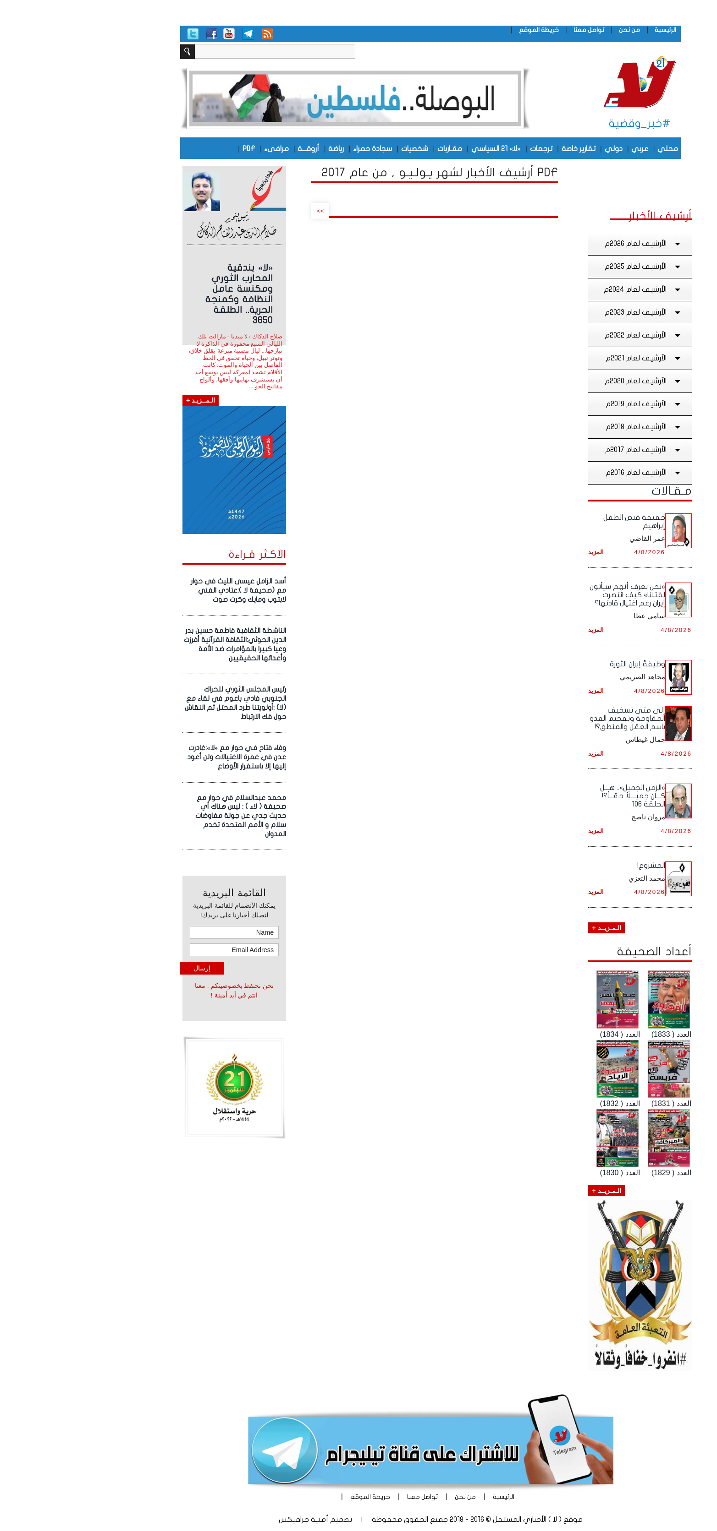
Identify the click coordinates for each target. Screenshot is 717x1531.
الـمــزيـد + (128, 400)
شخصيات (342, 149)
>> (248, 210)
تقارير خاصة (507, 149)
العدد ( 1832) (548, 1103)
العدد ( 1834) (548, 1034)
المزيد (524, 552)
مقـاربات (377, 149)
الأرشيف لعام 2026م (572, 243)
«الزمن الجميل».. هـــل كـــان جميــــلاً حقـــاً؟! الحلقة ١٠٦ (560, 796)
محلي (595, 149)
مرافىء (204, 149)
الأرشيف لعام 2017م (572, 449)
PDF (177, 149)
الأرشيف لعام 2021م (572, 358)
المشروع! (579, 865)
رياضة (264, 149)
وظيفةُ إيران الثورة (565, 664)
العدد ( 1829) (599, 1173)
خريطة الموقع (467, 30)
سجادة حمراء (300, 149)
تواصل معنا (517, 30)
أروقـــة (236, 149)
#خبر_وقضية (568, 123)
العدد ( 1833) (599, 1034)
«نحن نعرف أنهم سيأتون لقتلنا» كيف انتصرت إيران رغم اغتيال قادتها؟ (555, 595)
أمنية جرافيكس (231, 1519)
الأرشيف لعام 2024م (571, 289)
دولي (542, 149)
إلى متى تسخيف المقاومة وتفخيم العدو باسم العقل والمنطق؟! (555, 718)
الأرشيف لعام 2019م (572, 404)
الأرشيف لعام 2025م (572, 266)
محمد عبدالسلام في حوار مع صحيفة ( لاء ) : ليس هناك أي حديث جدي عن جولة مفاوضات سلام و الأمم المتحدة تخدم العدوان (168, 816)
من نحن (557, 30)
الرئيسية (593, 30)
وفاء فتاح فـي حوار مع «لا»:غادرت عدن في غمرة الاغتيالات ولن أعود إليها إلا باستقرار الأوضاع (164, 757)
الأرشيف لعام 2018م (572, 426)
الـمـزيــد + (534, 928)
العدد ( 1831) (599, 1103)
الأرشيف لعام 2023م (572, 312)
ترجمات (469, 149)
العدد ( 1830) (548, 1173)
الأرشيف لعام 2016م (572, 472)
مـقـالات (599, 491)
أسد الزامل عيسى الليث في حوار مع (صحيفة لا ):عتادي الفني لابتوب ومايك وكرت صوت (166, 590)
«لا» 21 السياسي (424, 149)
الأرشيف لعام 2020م (572, 381)
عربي (567, 149)
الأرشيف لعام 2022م (572, 335)
